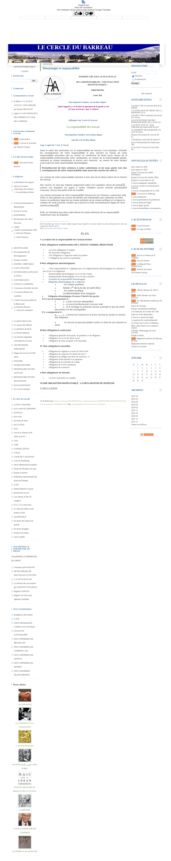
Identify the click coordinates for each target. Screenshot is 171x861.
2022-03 (134, 416)
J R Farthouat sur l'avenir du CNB (144, 311)
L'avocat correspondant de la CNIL (145, 191)
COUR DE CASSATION (24, 457)
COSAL (17, 453)
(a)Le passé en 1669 (139, 167)
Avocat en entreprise (24, 310)
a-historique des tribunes (24, 189)
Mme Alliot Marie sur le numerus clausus (144, 327)
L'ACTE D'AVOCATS (23, 579)
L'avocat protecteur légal (141, 202)
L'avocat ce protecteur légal (142, 317)
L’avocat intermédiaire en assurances (146, 208)
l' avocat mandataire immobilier (144, 183)
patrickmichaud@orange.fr (24, 66)
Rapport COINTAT (21, 591)
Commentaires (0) (59, 404)
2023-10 (134, 413)
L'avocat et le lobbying (146, 194)
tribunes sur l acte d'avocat (83, 120)
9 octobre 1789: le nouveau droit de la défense (146, 107)
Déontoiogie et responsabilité (61, 68)
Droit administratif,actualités (25, 465)
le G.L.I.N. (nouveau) (22, 505)
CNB (16, 445)
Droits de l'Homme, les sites (25, 469)
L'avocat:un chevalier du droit (26, 288)
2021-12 (134, 419)
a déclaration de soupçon (24, 182)
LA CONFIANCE (25, 704)
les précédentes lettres (25, 192)
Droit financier (22, 237)
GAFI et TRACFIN (22, 268)
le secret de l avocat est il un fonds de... (145, 148)
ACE (16, 428)
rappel (16, 113)
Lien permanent (46, 404)
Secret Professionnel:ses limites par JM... (145, 143)
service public (19, 537)
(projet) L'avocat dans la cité (142, 180)
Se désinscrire (139, 79)
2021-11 (134, 421)
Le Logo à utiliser (144, 229)
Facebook (101, 404)
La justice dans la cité (22, 321)
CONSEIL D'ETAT (21, 449)
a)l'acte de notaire (21, 186)
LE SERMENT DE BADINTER (24, 851)
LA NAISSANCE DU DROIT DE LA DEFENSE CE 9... (146, 111)
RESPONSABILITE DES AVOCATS (111, 401)
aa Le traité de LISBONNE (25, 408)
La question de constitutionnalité (144, 320)
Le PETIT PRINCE (22, 333)
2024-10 (134, 399)
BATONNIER (19, 215)
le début (17, 101)
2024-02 (134, 407)
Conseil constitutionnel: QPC (25, 230)
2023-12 (134, 410)
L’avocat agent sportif (140, 205)
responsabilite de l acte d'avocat (84, 404)
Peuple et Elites (137, 335)
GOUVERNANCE (21, 280)
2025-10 (134, 396)
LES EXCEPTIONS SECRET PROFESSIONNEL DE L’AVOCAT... (146, 121)
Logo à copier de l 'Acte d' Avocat (54, 145)
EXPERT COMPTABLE (24, 264)
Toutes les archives (138, 424)
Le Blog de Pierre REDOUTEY (141, 265)
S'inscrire (137, 76)
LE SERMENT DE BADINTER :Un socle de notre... (146, 131)
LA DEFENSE (24, 810)
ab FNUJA (18, 412)
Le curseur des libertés (23, 325)
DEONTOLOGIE (21, 248)
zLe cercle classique (22, 389)
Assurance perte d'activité (24, 567)
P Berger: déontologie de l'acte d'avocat (143, 331)
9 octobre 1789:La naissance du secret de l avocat (146, 116)
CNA (16, 441)
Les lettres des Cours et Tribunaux (145, 323)
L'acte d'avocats (143, 226)
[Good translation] (78, 13)
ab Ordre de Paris (21, 420)
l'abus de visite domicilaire (142, 314)
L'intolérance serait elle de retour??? (145, 139)
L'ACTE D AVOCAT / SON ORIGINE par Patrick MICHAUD (25, 105)
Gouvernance (24, 139)
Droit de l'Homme (23, 233)
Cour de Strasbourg (21, 461)
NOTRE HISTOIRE (22, 365)
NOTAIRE (18, 361)
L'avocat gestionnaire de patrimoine (145, 200)
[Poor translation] (89, 13)
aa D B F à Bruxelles (22, 404)
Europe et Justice (21, 260)
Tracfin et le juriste (138, 346)
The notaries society (139, 272)
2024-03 (134, 404)
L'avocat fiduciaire (138, 197)
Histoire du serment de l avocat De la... (145, 136)
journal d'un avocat (21, 493)
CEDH (16, 227)
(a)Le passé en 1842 (139, 169)
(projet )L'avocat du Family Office (145, 177)
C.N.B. (17, 619)
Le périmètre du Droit (22, 329)
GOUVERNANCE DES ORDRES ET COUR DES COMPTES (26, 117)
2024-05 (134, 402)
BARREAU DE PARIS (23, 615)
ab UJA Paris (19, 424)
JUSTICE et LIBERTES (23, 284)
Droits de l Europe (138, 306)
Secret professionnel (22, 385)
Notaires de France (21, 533)
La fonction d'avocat (22, 307)
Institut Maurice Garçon (23, 489)
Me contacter (146, 93)
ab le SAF (18, 416)
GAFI (16, 485)
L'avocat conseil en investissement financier (145, 187)
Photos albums (19, 684)
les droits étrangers (21, 529)
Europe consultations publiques (143, 309)
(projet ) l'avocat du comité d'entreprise (142, 173)
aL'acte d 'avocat (20, 211)
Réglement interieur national (142, 343)
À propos (24, 71)
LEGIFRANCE (20, 517)
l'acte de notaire (143, 261)
